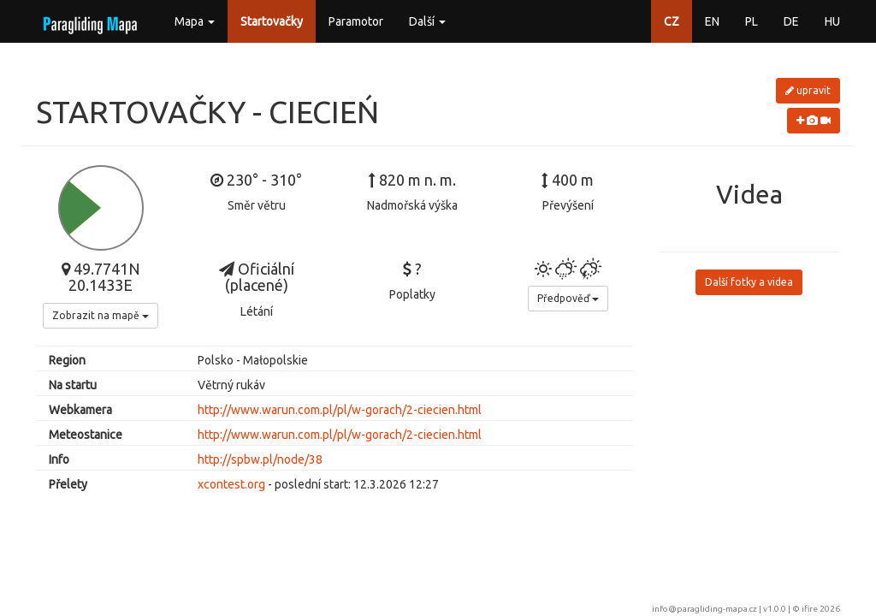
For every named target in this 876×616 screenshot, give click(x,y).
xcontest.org (231, 484)
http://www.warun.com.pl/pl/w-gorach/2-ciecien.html (340, 410)
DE (791, 21)
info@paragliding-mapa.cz (704, 608)
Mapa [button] (195, 21)
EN (712, 21)
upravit (808, 90)
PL (751, 21)
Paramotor (355, 21)
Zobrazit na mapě (100, 315)
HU (832, 21)
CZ (671, 21)
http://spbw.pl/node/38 (260, 459)
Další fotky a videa (749, 281)
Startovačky (271, 21)
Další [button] (427, 21)
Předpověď (568, 298)
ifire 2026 (821, 608)
